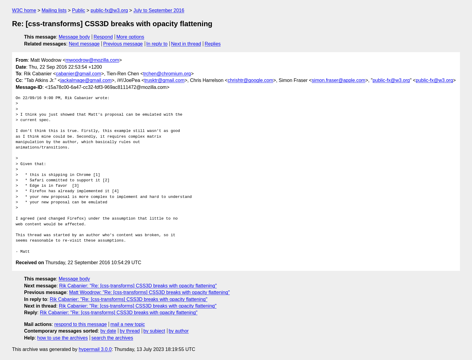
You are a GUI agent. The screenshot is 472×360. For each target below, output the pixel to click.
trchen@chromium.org (167, 73)
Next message (84, 43)
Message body (74, 36)
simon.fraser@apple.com (338, 80)
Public (78, 10)
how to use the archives (62, 337)
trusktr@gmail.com (164, 80)
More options (130, 36)
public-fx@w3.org (109, 10)
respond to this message (80, 324)
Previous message (123, 43)
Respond (103, 36)
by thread (130, 330)
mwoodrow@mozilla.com (92, 60)
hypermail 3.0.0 (95, 349)
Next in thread (186, 43)
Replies (213, 43)
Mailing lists (54, 10)
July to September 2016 (158, 10)
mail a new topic (127, 324)
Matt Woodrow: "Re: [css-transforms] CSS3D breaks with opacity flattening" (149, 292)
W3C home (24, 10)
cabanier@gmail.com (78, 73)
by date (108, 330)
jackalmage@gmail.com (86, 80)
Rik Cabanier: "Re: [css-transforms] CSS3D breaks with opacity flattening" (138, 285)
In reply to (156, 43)
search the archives (112, 337)
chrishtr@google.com (250, 80)
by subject (154, 330)
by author (179, 330)
